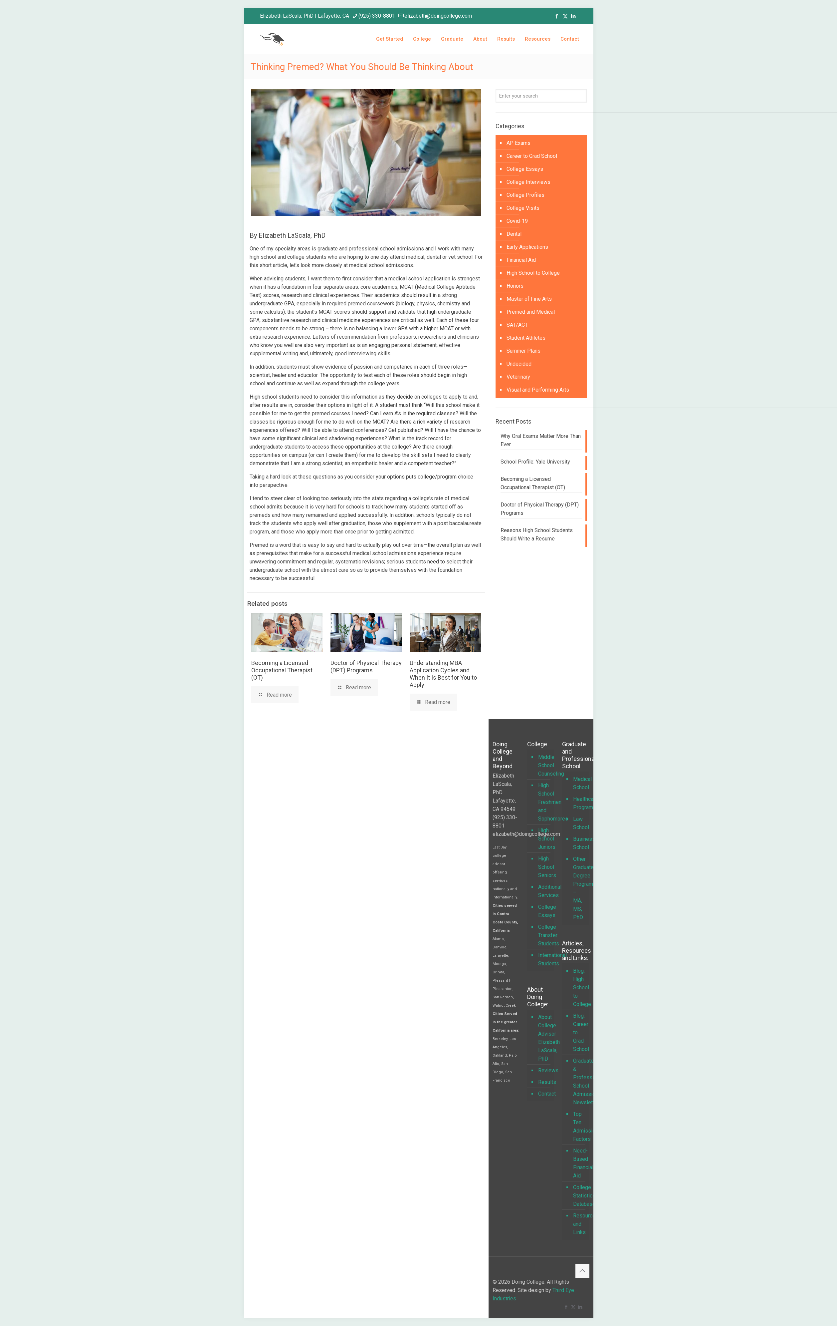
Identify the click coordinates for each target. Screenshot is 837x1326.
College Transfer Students (544, 935)
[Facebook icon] (556, 16)
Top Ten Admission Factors (579, 1126)
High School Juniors (544, 838)
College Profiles (525, 195)
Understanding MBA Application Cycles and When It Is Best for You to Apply (443, 673)
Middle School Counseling (544, 765)
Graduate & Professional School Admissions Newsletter (579, 1082)
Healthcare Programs (579, 803)
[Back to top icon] (582, 1271)
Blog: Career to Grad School (579, 1032)
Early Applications (527, 247)
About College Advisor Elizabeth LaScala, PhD (544, 1038)
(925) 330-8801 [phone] (376, 16)
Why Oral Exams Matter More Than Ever (541, 440)
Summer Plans (523, 351)
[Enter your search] (541, 96)
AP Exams (518, 143)
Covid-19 (517, 221)
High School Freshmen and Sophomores (544, 802)
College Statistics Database (579, 1195)
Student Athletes (526, 338)
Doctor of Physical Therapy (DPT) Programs (366, 666)
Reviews (544, 1070)
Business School (579, 843)
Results (544, 1082)
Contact (544, 1094)
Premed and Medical (531, 312)
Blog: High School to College (579, 987)
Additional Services (544, 891)
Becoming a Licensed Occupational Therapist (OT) (282, 670)
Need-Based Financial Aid (579, 1163)
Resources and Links (579, 1223)
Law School (579, 823)
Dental (514, 234)
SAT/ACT (517, 325)
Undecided (519, 364)
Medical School (579, 783)
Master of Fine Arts (529, 299)
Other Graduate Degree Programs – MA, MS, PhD (579, 888)
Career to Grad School (532, 156)
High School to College (533, 273)
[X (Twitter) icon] (565, 16)
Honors (515, 286)
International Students (544, 959)
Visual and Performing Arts (538, 390)
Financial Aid (521, 260)
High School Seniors (544, 866)
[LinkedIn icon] (573, 16)
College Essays (525, 169)
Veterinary (518, 377)
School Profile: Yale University (535, 462)
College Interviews (528, 182)
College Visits (523, 208)
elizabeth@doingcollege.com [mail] (438, 16)
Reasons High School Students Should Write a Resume (537, 534)
